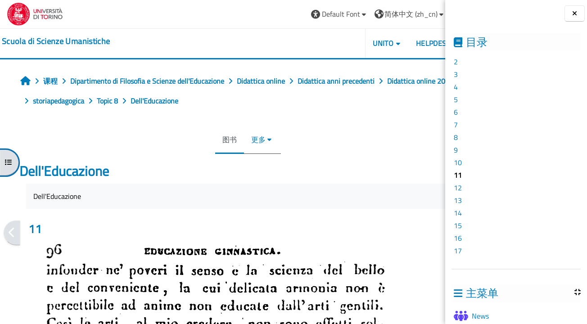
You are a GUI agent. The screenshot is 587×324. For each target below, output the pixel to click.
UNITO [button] (341, 43)
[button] (298, 14)
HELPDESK (391, 43)
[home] (56, 41)
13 (458, 200)
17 (458, 250)
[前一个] (12, 233)
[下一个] (442, 233)
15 (458, 225)
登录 (424, 14)
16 (458, 238)
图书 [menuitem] (209, 139)
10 (458, 162)
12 (458, 187)
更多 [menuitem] (237, 139)
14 (458, 212)
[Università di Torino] (35, 13)
